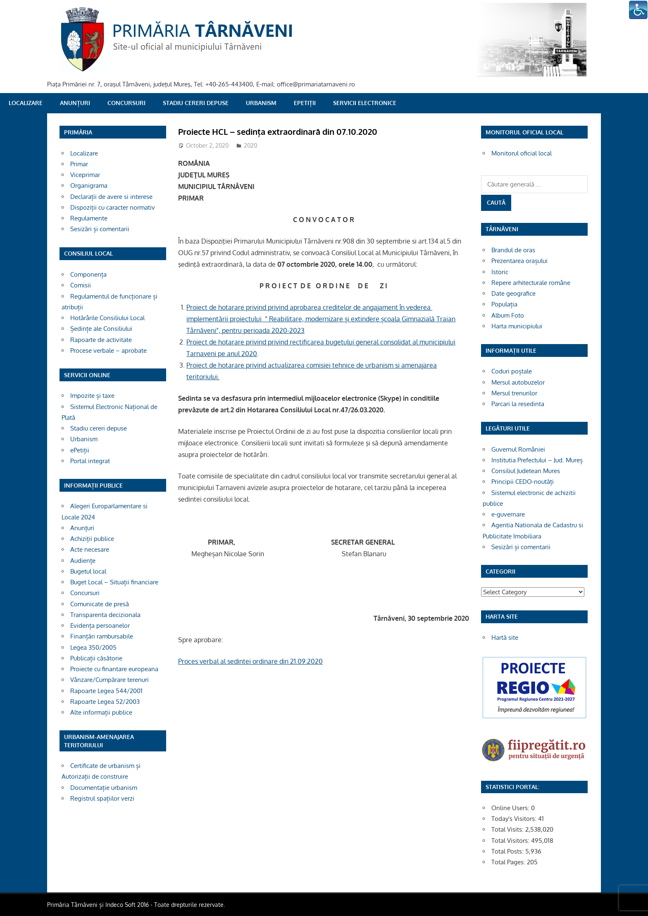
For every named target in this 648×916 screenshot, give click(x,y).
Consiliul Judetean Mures (525, 471)
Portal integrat (90, 461)
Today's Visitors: (514, 819)
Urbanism (261, 102)
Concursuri (126, 102)
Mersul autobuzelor (518, 382)
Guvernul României (518, 449)
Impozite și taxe (92, 395)
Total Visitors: (511, 840)
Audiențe (82, 560)
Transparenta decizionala (105, 615)
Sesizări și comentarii (99, 229)
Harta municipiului (516, 326)
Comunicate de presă (99, 604)
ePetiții (305, 102)
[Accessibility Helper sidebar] (638, 10)
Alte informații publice (101, 712)
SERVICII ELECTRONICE (364, 102)
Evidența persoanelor (100, 625)
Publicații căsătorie (96, 658)
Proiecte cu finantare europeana (114, 669)
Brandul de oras (513, 250)
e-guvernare (508, 514)
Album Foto (507, 315)
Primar (79, 164)
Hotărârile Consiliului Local (107, 318)
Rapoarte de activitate (101, 340)
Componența (88, 274)
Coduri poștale (511, 371)
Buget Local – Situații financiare (114, 582)
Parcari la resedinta (517, 404)
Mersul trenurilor (514, 393)
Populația (504, 304)
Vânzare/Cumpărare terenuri (109, 680)
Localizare (26, 102)
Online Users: (511, 808)
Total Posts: (508, 851)
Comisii (80, 285)
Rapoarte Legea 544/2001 (106, 691)
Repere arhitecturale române (530, 283)
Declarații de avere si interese (111, 197)
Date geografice (513, 293)
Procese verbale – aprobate (108, 350)
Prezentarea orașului (519, 261)
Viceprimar (85, 175)
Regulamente (88, 218)
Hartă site (504, 637)
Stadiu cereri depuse (196, 102)
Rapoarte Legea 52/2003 (105, 702)
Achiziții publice (92, 539)
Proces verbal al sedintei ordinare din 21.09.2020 (250, 661)
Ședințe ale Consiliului (101, 328)
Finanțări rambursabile (101, 636)
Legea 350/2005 (93, 647)
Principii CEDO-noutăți (522, 482)
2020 (250, 145)
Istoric (499, 272)
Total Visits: (508, 829)
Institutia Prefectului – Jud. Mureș (537, 460)
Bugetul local (88, 571)
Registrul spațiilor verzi (102, 798)
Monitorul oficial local (521, 153)
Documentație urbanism (103, 788)
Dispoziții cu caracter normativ (112, 207)
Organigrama (88, 185)
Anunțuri (75, 102)
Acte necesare (89, 549)
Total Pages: (509, 862)
